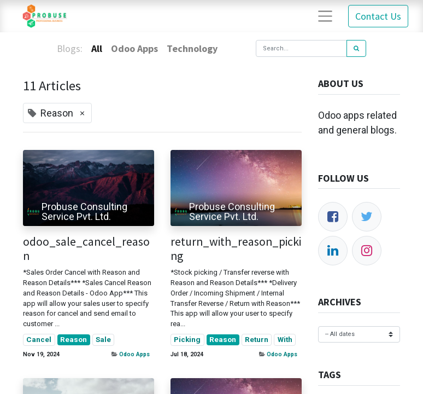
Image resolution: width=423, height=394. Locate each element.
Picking (187, 339)
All (96, 48)
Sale (103, 339)
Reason (73, 339)
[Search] (356, 48)
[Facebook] (333, 216)
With (285, 339)
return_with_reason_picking (236, 249)
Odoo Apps (134, 354)
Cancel (38, 339)
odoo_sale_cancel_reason (86, 249)
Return (256, 339)
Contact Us (378, 16)
